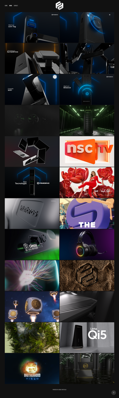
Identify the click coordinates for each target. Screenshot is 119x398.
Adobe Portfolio (62, 389)
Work (10, 5)
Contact (16, 5)
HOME (6, 5)
